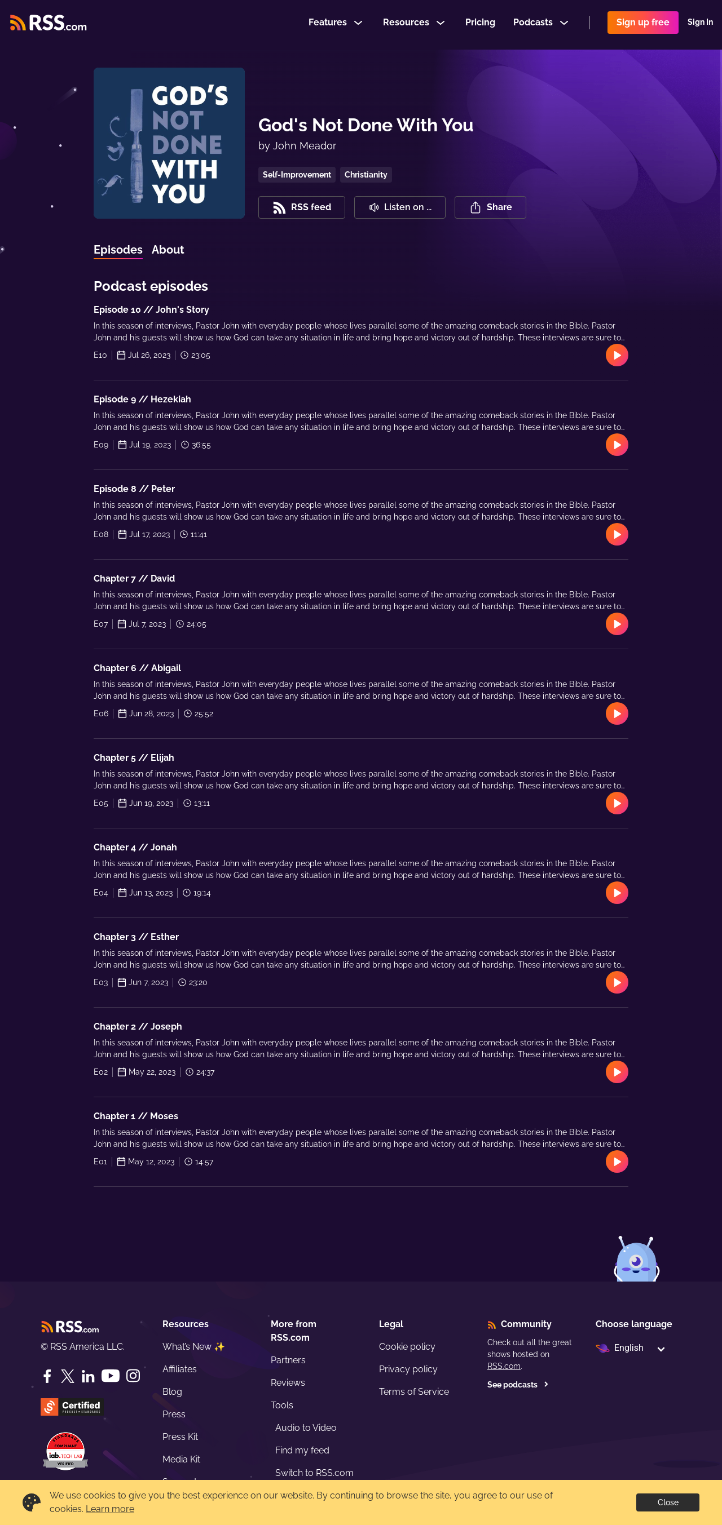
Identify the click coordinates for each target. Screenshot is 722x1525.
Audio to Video (306, 1427)
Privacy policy (408, 1369)
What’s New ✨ (193, 1346)
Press (174, 1414)
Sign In (700, 24)
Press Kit (180, 1436)
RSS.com (504, 1366)
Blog (172, 1391)
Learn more (110, 1509)
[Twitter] (67, 1376)
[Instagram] (133, 1376)
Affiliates (179, 1369)
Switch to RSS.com (314, 1473)
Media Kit (181, 1459)
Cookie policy (407, 1346)
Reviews (288, 1382)
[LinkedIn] (88, 1376)
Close (668, 1502)
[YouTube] (111, 1376)
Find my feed (302, 1450)
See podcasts (518, 1384)
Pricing (480, 24)
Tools (282, 1405)
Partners (288, 1360)
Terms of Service (414, 1391)
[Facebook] (47, 1376)
